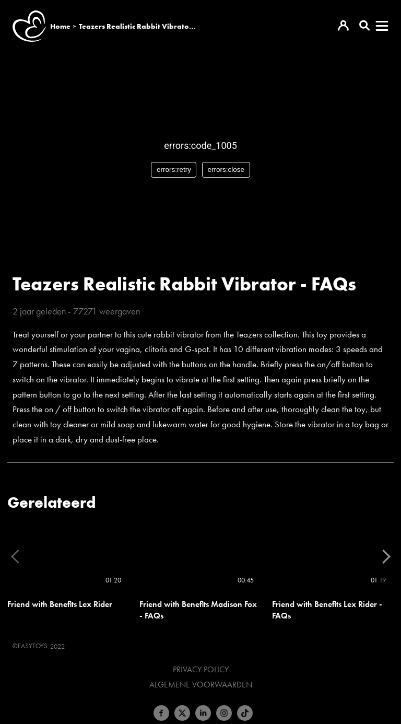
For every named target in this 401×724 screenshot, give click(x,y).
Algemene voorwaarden (200, 685)
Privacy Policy (201, 669)
